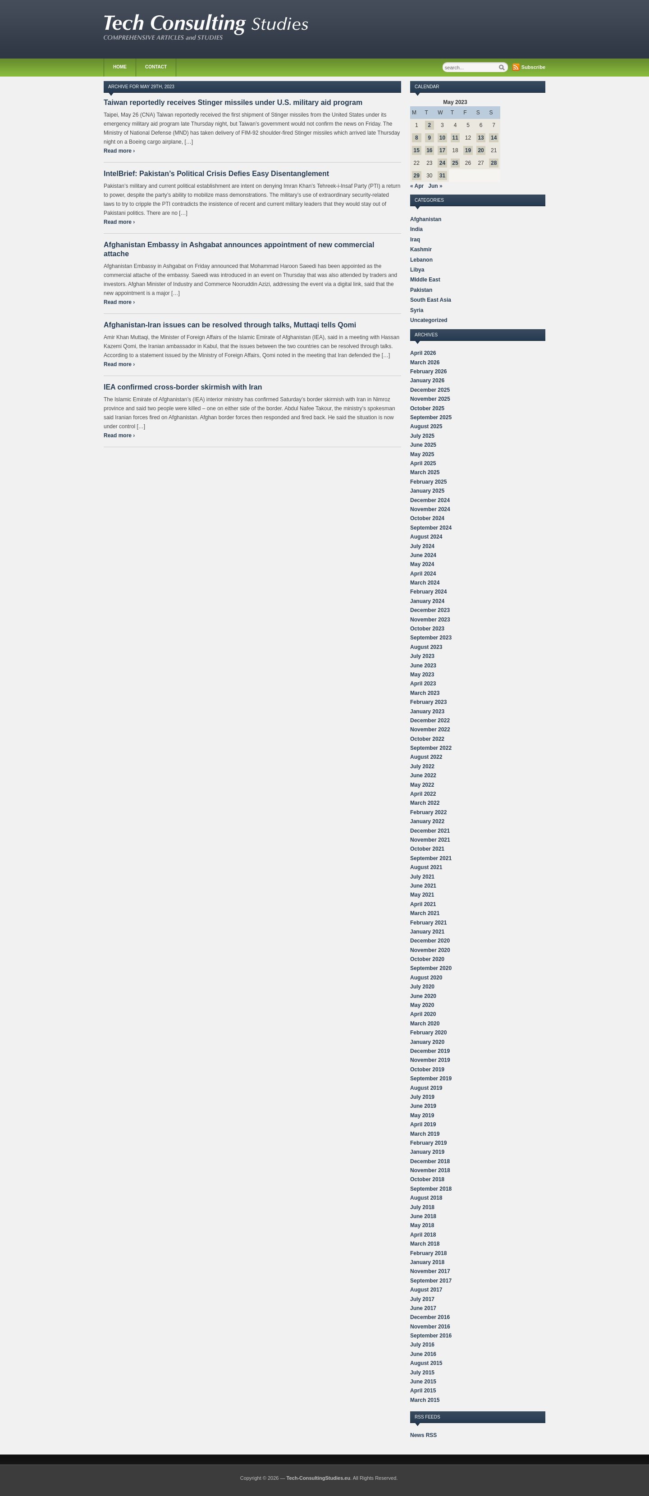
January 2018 (427, 1262)
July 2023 (422, 656)
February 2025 (428, 482)
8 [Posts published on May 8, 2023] (416, 138)
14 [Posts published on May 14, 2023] (494, 138)
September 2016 (431, 1336)
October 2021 (427, 849)
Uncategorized (429, 320)
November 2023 (430, 620)
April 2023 (423, 683)
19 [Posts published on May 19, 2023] (468, 150)
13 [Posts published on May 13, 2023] (481, 138)
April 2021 (423, 904)
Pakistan (421, 290)
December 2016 (430, 1317)
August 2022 (426, 757)
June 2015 (423, 1381)
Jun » (435, 186)
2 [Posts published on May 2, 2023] (429, 125)
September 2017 (431, 1281)
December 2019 (430, 1051)
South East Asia (430, 300)
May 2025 (422, 454)
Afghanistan (425, 219)
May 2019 (422, 1115)
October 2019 (427, 1069)
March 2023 (424, 693)
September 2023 (431, 638)
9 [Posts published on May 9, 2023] (429, 138)
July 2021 (422, 877)
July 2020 (422, 987)
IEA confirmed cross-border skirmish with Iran (183, 387)
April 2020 (423, 1014)
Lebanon (421, 260)
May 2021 (422, 895)
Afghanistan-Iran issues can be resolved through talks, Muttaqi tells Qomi (230, 325)
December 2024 (430, 500)
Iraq (415, 239)
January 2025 (427, 491)
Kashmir (421, 249)
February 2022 (428, 812)
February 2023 (428, 702)
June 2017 (423, 1308)
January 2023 (427, 711)
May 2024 (422, 564)
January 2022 (427, 821)
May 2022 (422, 785)
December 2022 (430, 720)
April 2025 (423, 463)
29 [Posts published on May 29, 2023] (417, 175)
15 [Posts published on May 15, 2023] (417, 150)
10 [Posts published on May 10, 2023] (442, 138)
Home (120, 66)
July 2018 (422, 1207)
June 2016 (423, 1354)
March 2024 (424, 583)
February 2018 (428, 1253)
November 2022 (430, 729)
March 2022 (424, 803)
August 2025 (426, 426)
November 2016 (430, 1327)
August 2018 (426, 1198)
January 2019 (427, 1152)
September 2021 (431, 858)
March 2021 (424, 913)
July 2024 (422, 546)
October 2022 (427, 739)
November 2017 (430, 1271)
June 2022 (423, 775)
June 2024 (423, 555)
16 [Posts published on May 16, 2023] (429, 150)
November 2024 (430, 509)
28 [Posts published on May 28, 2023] (494, 163)
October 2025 (427, 408)
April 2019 (423, 1124)
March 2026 (424, 362)
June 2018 (423, 1216)
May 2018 (422, 1225)
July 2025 (422, 436)
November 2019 (430, 1060)
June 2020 (423, 996)
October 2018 (427, 1179)
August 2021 (426, 867)
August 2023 (426, 647)
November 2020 (430, 950)
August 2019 (426, 1088)
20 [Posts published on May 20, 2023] (481, 150)
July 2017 (422, 1299)
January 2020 (427, 1042)
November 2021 (430, 840)
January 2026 (427, 380)
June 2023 (423, 665)
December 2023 (430, 610)
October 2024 (427, 518)
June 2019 (423, 1106)
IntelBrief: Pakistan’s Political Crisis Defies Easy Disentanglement (216, 173)
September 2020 (431, 968)
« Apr (417, 186)
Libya (417, 270)
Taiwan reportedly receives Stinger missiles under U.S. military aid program (233, 102)
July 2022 (422, 766)
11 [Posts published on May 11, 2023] (455, 138)
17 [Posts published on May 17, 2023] (442, 150)
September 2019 (431, 1078)
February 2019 (428, 1143)
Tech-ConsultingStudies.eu (319, 1478)
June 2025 (423, 445)
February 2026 (428, 371)
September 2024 (431, 528)
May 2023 (422, 674)
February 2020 (428, 1032)
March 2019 (424, 1134)
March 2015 (424, 1400)
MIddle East (425, 280)
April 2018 (423, 1235)
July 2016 (422, 1345)
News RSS (423, 1435)
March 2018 (424, 1244)
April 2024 (423, 574)
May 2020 (422, 1005)
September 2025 (431, 417)
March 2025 (424, 472)
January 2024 (427, 601)
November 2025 (430, 399)
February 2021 (428, 923)
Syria (416, 310)
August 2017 (426, 1290)
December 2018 (430, 1161)
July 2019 (422, 1097)
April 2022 (423, 794)
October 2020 (427, 959)
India (416, 229)
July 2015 (422, 1372)
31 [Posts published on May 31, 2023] (442, 175)
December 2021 (430, 831)
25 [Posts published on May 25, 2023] (455, 163)
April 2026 (423, 353)
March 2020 (424, 1023)
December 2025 (430, 390)
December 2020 (430, 941)
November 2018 (430, 1170)
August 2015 (426, 1363)
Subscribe (533, 67)
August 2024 (426, 537)
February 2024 (428, 592)
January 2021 (427, 932)
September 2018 (431, 1189)
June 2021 (423, 886)
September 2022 (431, 748)
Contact (156, 66)
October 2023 (427, 629)
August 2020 (426, 978)
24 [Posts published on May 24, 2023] (442, 163)
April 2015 (423, 1390)
